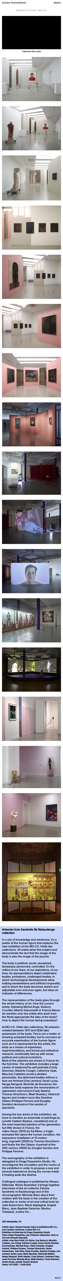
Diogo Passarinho (14, 3)
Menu (57, 3)
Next (58, 1278)
